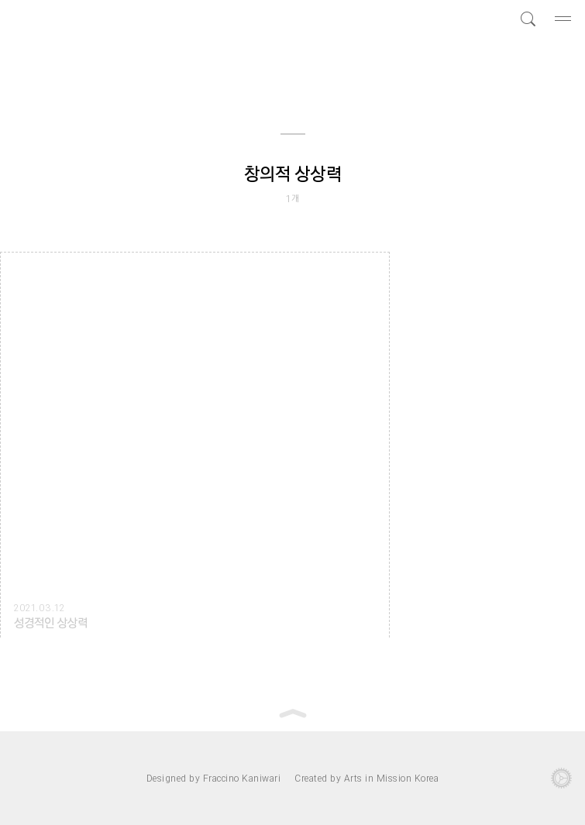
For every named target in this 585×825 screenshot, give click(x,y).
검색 (526, 18)
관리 (561, 778)
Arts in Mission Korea (391, 777)
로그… (23, 778)
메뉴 (565, 18)
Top (293, 713)
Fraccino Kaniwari (242, 777)
